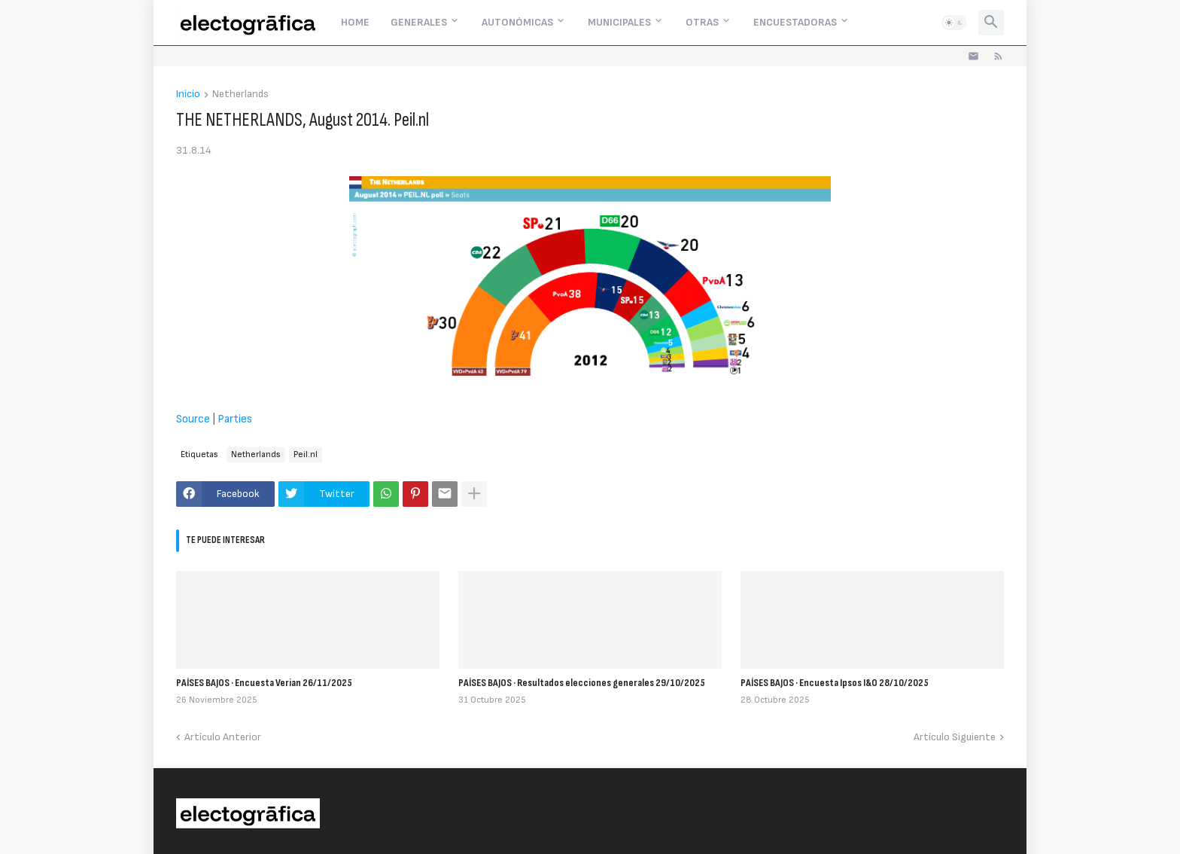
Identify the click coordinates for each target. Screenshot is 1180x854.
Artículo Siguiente (955, 736)
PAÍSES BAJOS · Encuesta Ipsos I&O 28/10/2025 (835, 682)
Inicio (188, 94)
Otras (702, 22)
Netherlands (240, 94)
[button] (954, 22)
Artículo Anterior (222, 736)
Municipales (619, 22)
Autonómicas (517, 22)
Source (193, 419)
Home (355, 22)
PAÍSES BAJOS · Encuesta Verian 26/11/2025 (264, 682)
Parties (234, 419)
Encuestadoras (795, 22)
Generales (419, 22)
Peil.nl (305, 454)
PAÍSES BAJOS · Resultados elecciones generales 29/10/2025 (581, 682)
